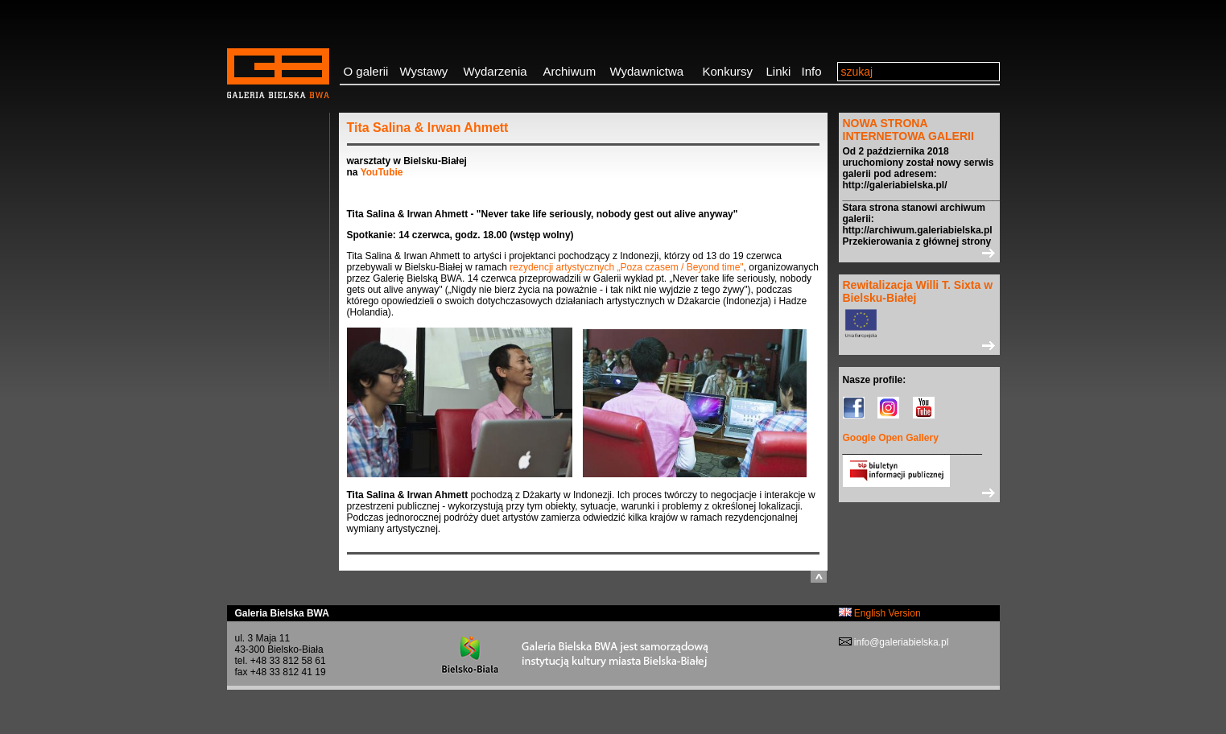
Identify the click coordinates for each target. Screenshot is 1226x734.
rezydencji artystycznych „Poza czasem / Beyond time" (626, 267)
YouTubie (382, 172)
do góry (819, 577)
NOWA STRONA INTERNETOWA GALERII (908, 129)
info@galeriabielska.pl (900, 642)
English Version (880, 613)
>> (919, 252)
